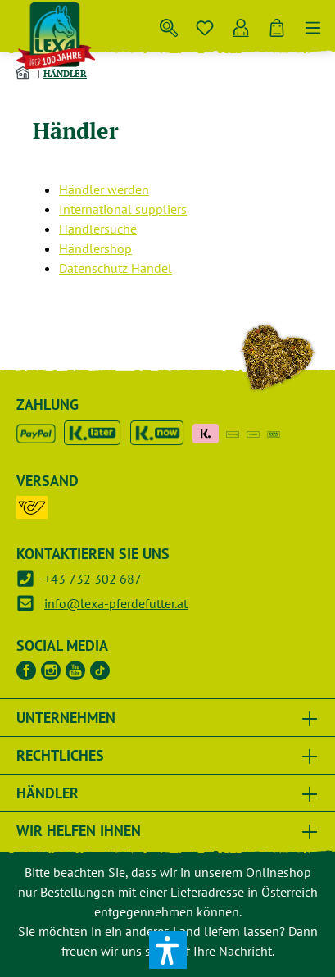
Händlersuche (98, 228)
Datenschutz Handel (115, 268)
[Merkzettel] (205, 24)
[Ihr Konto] (241, 24)
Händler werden (104, 189)
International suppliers (123, 209)
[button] (168, 950)
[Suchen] (169, 24)
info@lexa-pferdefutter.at (116, 603)
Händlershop (95, 248)
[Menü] (313, 24)
